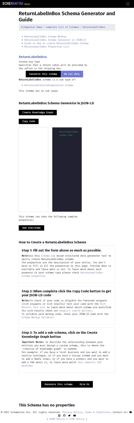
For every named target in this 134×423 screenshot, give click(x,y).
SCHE (16, 4)
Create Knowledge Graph (37, 112)
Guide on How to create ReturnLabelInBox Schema (56, 43)
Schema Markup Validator (38, 317)
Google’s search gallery (75, 310)
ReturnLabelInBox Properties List (46, 46)
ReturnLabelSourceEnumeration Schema (48, 85)
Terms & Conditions (97, 412)
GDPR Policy (57, 419)
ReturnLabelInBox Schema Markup (45, 36)
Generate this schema (59, 384)
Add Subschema (31, 228)
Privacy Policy (72, 412)
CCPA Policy (76, 419)
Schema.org (48, 255)
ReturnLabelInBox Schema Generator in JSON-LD (55, 40)
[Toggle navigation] (128, 4)
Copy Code (28, 121)
